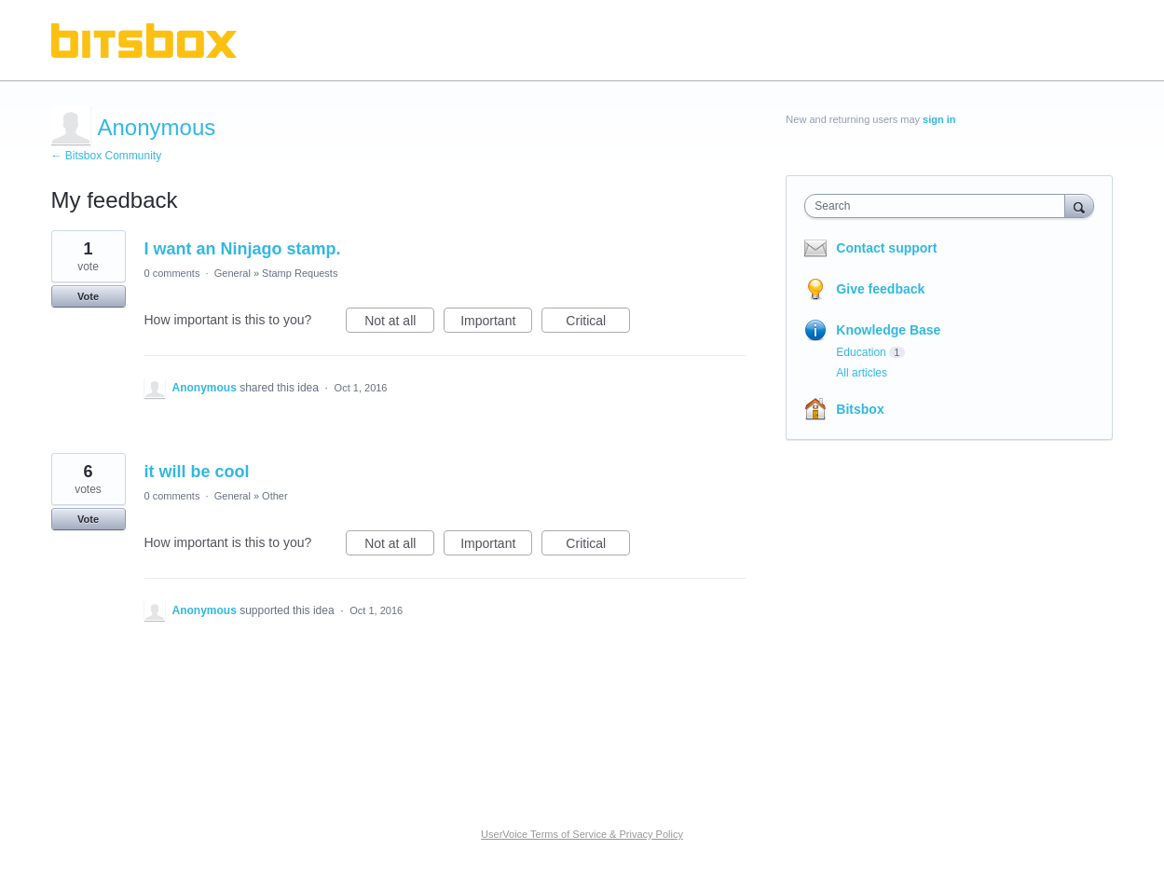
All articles (861, 372)
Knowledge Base (888, 329)
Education (860, 352)
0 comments (172, 273)
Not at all (399, 323)
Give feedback (880, 288)
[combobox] (939, 205)
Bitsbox (859, 409)
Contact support (886, 247)
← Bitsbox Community (106, 155)
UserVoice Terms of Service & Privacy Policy (582, 834)
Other (275, 495)
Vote (88, 296)
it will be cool (197, 471)
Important (496, 323)
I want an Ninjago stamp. (242, 249)
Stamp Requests (299, 273)
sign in (939, 119)
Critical (598, 323)
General (232, 273)
